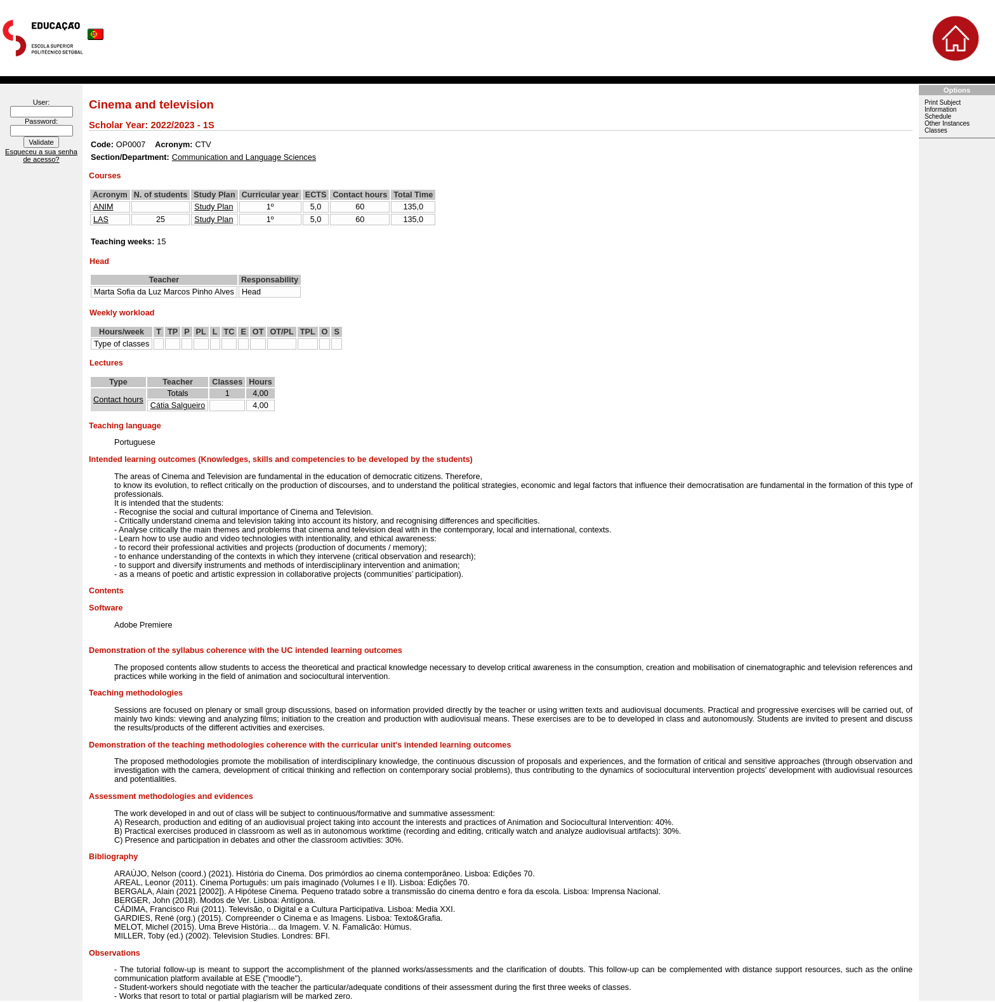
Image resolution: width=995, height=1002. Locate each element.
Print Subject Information (943, 106)
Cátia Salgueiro (178, 405)
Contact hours (118, 399)
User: (41, 102)
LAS (101, 219)
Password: (41, 121)
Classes (936, 130)
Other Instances (947, 123)
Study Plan (213, 206)
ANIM (103, 206)
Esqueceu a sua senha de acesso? (41, 155)
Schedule (938, 116)
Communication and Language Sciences (244, 157)
